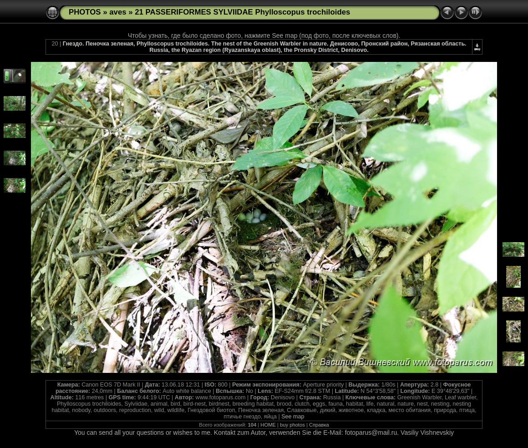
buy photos (292, 425)
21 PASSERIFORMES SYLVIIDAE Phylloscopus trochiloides (242, 12)
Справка (319, 425)
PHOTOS (85, 12)
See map (292, 416)
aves (117, 12)
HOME (268, 425)
